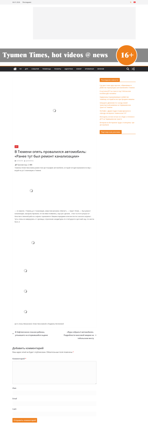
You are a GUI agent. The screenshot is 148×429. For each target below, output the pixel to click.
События (35, 69)
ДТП (26, 69)
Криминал (89, 69)
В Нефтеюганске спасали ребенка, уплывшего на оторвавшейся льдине (30, 333)
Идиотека (69, 69)
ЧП (20, 69)
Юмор (79, 69)
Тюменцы (46, 69)
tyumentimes (30, 161)
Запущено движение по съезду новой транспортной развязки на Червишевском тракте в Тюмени (115, 105)
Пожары (57, 69)
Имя (14, 388)
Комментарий (19, 359)
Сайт (14, 409)
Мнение (100, 69)
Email (14, 398)
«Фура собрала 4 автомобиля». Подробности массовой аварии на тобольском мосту (80, 335)
